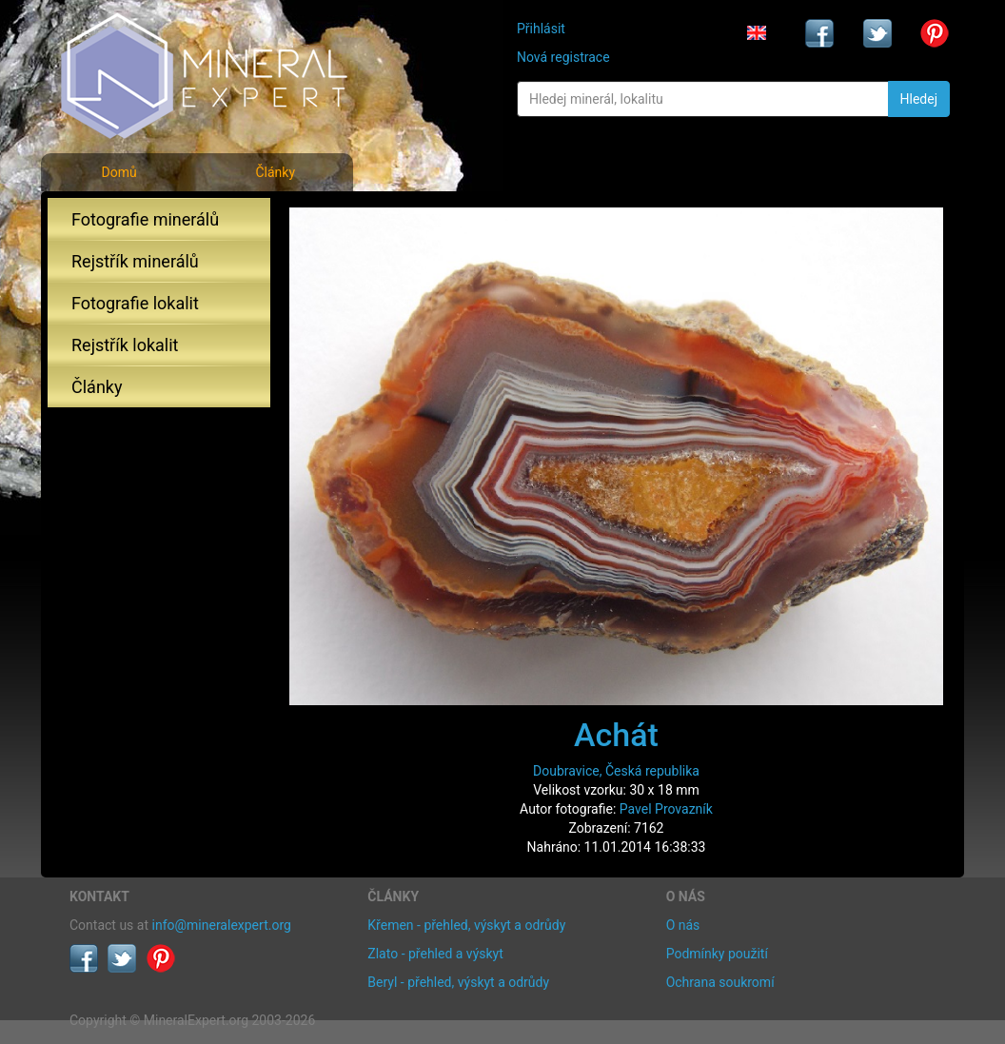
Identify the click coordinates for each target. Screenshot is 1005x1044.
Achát (616, 735)
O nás (683, 925)
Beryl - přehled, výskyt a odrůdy (458, 982)
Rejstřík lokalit (124, 345)
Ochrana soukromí (720, 982)
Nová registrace (563, 57)
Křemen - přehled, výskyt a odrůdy (466, 925)
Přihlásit (541, 28)
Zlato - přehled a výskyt (434, 953)
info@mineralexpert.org (221, 925)
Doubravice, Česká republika (616, 770)
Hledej (918, 99)
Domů (118, 172)
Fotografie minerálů (145, 219)
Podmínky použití (717, 953)
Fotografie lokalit (135, 303)
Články (275, 172)
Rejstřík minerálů (135, 261)
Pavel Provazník (666, 809)
